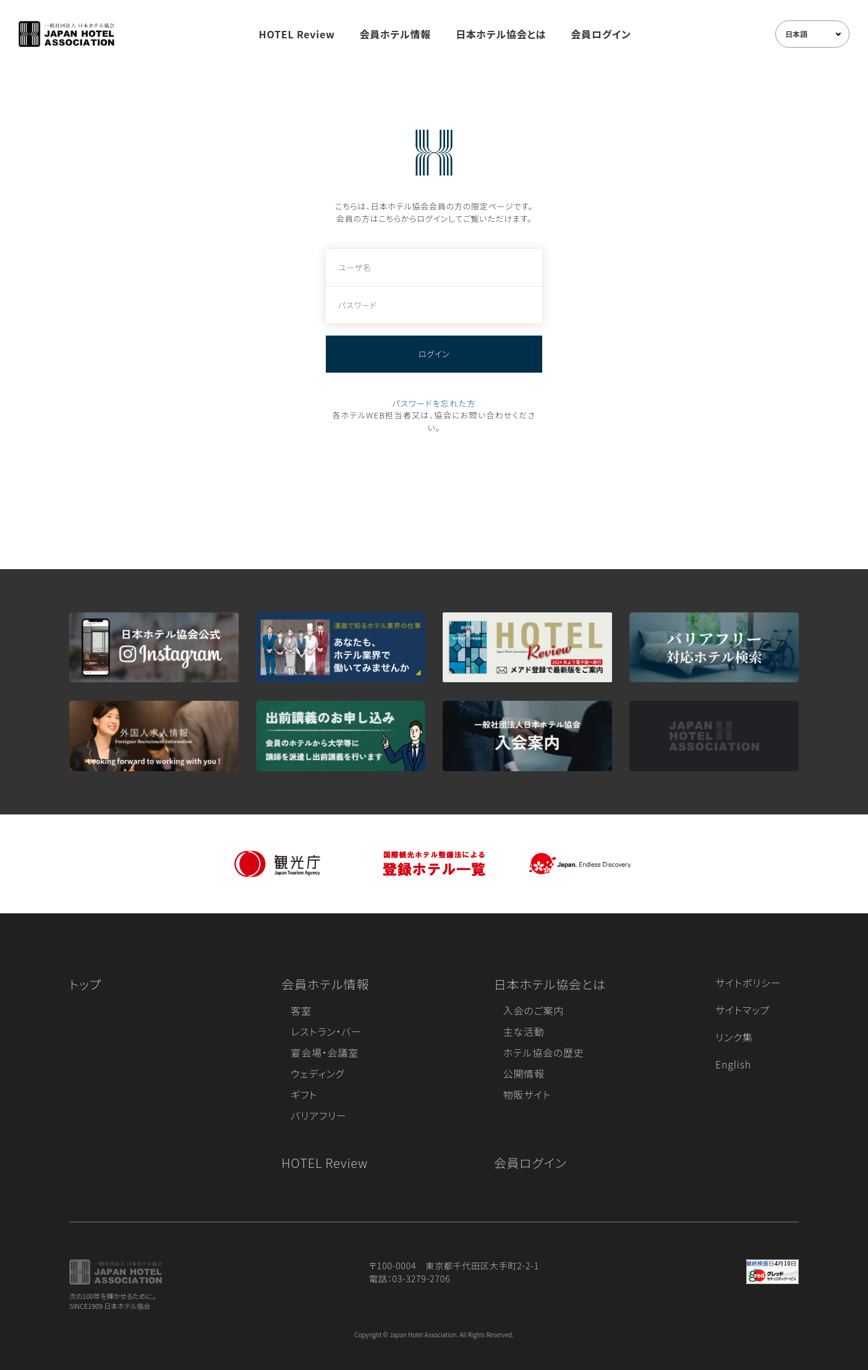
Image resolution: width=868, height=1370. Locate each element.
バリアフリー (318, 1115)
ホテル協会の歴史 (543, 1052)
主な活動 (524, 1031)
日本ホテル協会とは (501, 34)
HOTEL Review (297, 34)
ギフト (304, 1094)
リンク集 (734, 1037)
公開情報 (524, 1073)
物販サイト (527, 1094)
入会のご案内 (533, 1010)
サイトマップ (742, 1009)
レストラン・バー (326, 1031)
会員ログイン (601, 34)
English (733, 1064)
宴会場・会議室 (325, 1052)
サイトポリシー (748, 982)
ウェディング (317, 1073)
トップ (85, 984)
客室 (301, 1010)
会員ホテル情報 (396, 34)
